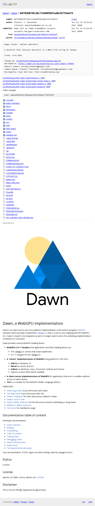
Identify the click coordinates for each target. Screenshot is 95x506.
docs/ (8, 106)
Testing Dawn (13, 436)
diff (62, 37)
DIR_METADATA (13, 189)
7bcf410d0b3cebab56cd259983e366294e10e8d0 (35, 37)
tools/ (8, 131)
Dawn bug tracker (14, 390)
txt (83, 502)
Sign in (89, 4)
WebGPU (82, 330)
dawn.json (10, 179)
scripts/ (9, 119)
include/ (9, 112)
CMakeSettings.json (14, 163)
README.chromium (14, 211)
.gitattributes (11, 144)
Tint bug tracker (14, 393)
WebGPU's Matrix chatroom (19, 405)
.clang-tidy (10, 141)
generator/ (10, 109)
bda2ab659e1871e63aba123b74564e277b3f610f (35, 34)
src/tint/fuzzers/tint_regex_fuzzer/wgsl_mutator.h (24, 86)
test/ (8, 125)
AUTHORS (10, 154)
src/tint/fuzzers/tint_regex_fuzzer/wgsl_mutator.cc (24, 83)
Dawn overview (13, 425)
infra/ (8, 116)
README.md (11, 214)
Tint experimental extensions (19, 448)
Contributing (12, 430)
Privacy (24, 502)
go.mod (9, 195)
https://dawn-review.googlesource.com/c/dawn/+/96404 (46, 63)
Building (10, 427)
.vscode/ (9, 100)
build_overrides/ (13, 103)
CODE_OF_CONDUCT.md (17, 166)
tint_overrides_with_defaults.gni (19, 217)
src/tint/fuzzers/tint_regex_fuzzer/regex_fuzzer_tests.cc (27, 81)
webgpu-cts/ (11, 135)
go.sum (9, 198)
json (90, 502)
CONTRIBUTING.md (15, 173)
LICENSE (10, 201)
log (74, 19)
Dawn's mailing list (15, 396)
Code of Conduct (14, 433)
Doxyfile (9, 192)
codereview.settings (14, 170)
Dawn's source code (16, 399)
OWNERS (10, 205)
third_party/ (11, 128)
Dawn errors (12, 445)
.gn (7, 151)
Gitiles (16, 502)
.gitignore (10, 147)
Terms (31, 502)
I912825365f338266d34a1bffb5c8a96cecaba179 (38, 61)
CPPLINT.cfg (11, 176)
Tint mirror (11, 408)
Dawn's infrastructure (16, 442)
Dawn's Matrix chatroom (18, 402)
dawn (6, 13)
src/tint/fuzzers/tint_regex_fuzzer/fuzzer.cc (21, 78)
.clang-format (12, 138)
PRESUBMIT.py (12, 208)
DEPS (8, 186)
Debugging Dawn (14, 439)
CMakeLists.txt (12, 160)
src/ (7, 122)
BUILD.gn (10, 157)
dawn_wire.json (13, 182)
